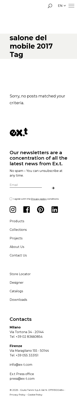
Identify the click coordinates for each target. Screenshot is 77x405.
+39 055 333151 (27, 355)
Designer (17, 282)
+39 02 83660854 (29, 337)
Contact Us (18, 255)
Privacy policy (39, 198)
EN (62, 6)
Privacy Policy (17, 394)
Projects (16, 238)
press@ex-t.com (22, 379)
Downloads (18, 300)
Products (17, 221)
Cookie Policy (35, 394)
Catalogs (16, 291)
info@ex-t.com (21, 365)
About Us (17, 247)
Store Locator (20, 274)
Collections (18, 230)
